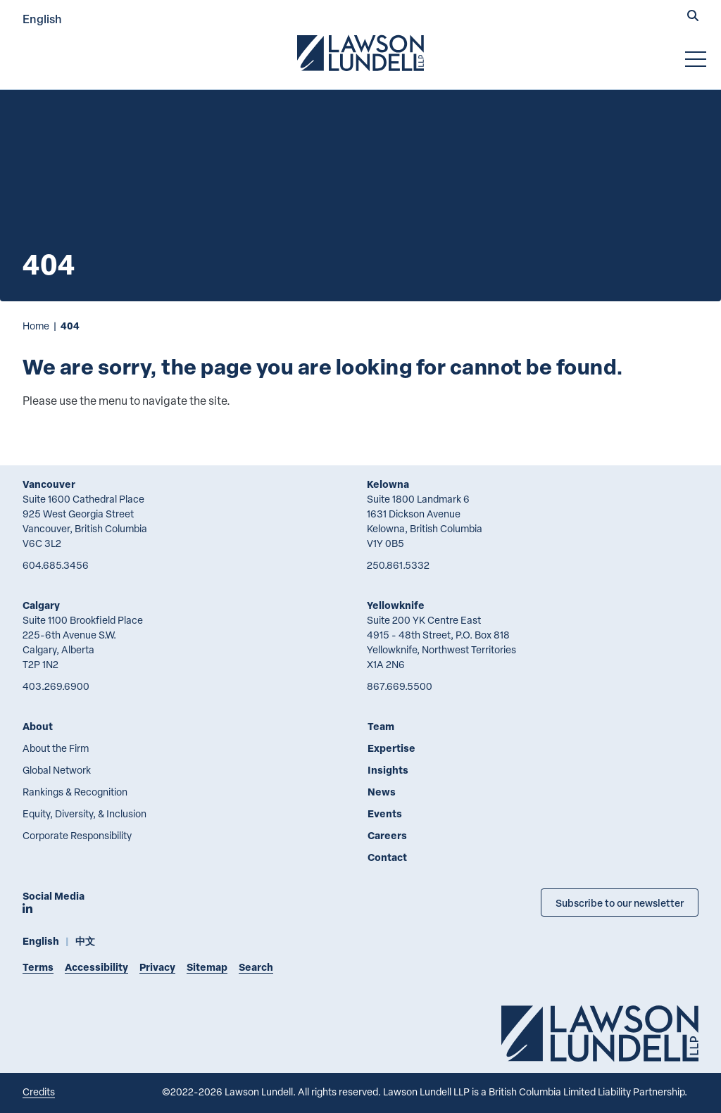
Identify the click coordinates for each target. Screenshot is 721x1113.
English (42, 19)
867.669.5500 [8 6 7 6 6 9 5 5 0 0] (399, 686)
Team (381, 726)
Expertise (391, 748)
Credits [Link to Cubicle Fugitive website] (39, 1091)
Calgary (41, 605)
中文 (85, 940)
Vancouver (49, 484)
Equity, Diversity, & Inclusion (84, 813)
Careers (387, 835)
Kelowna (388, 484)
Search (256, 967)
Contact (387, 857)
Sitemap (207, 967)
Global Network (57, 769)
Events (385, 813)
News (382, 791)
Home (36, 325)
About (38, 726)
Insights (388, 769)
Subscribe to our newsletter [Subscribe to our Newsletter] (620, 902)
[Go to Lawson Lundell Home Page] (360, 52)
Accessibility (96, 967)
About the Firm (56, 748)
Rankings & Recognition (75, 791)
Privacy (157, 967)
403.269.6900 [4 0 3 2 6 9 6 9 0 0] (56, 686)
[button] (692, 16)
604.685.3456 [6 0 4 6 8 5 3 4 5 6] (56, 565)
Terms (38, 967)
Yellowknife (396, 605)
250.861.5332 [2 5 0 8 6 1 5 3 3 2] (398, 565)
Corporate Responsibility (77, 835)
